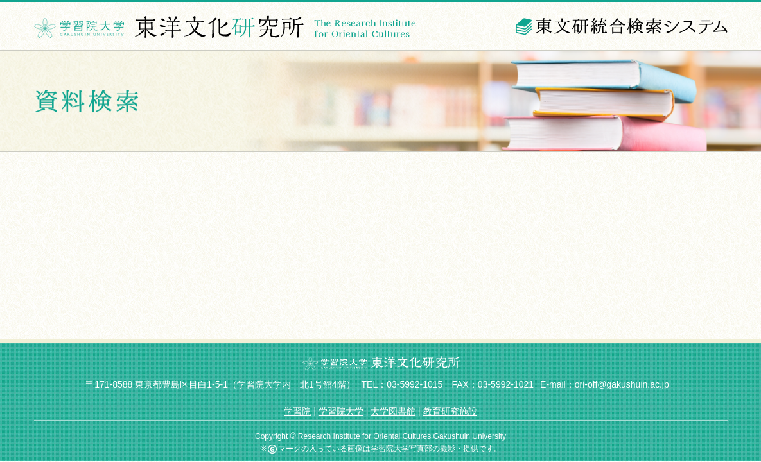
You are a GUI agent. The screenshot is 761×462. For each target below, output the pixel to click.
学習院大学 (341, 411)
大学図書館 (393, 411)
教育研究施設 (450, 411)
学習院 (297, 411)
